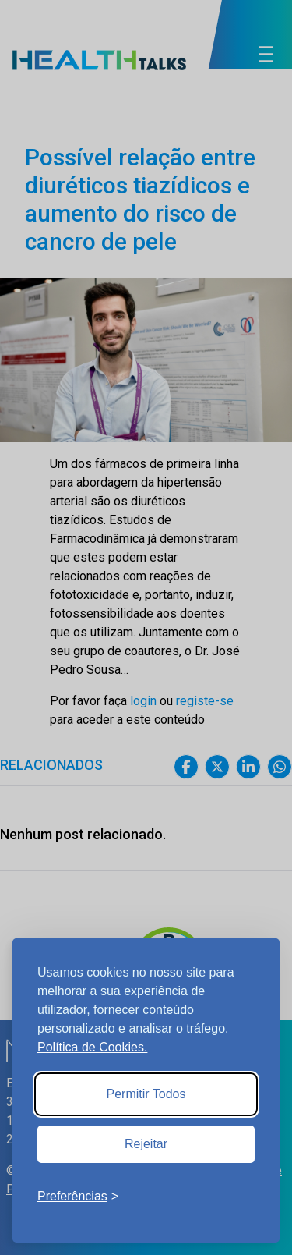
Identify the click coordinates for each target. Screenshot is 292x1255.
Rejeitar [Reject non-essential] (146, 1143)
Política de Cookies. (92, 1047)
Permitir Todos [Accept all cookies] (146, 1094)
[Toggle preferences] (77, 1196)
